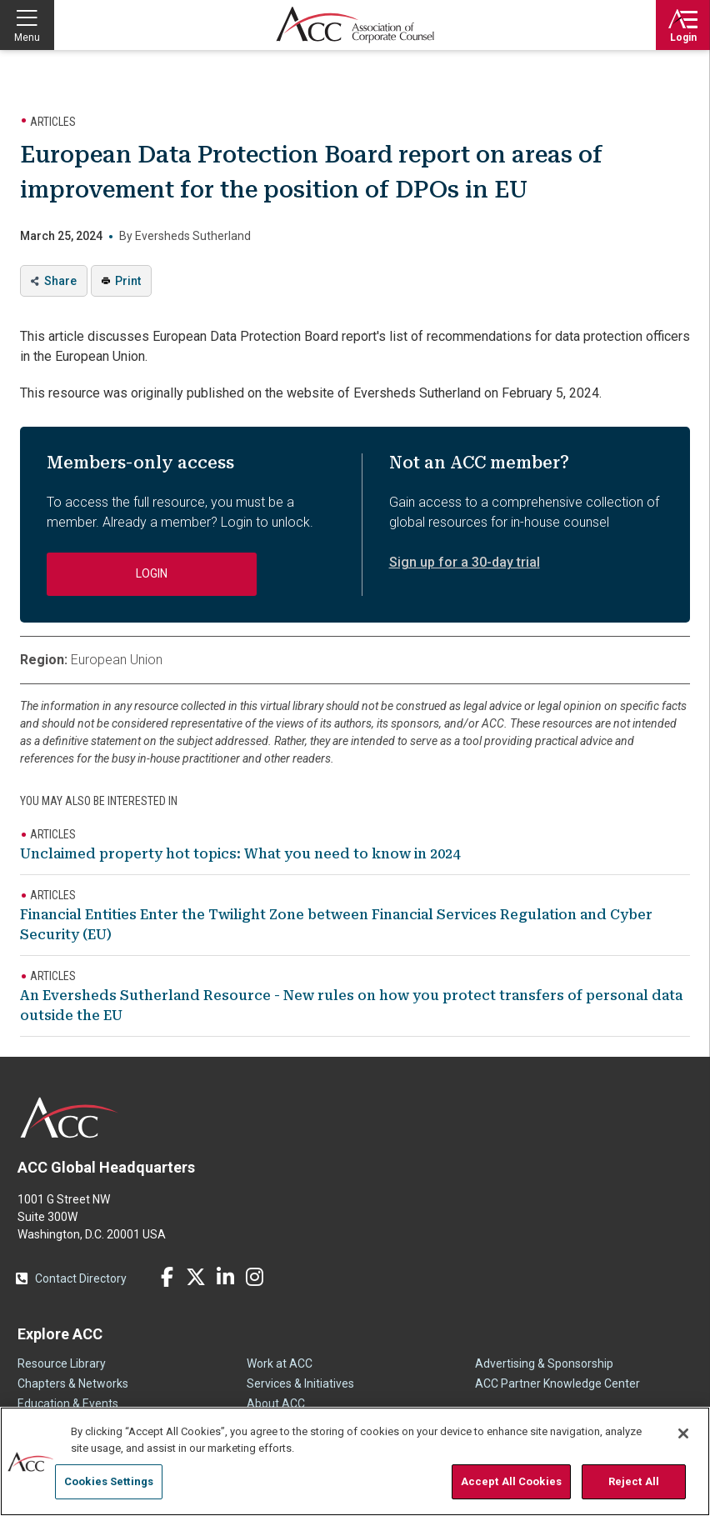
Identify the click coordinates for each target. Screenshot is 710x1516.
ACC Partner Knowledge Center (557, 1383)
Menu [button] (27, 37)
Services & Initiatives (300, 1383)
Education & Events (68, 1403)
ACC (70, 1117)
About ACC (276, 1403)
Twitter (195, 1276)
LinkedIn (225, 1276)
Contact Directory (81, 1278)
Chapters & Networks (73, 1383)
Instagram (254, 1276)
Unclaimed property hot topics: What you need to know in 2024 (240, 854)
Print (128, 281)
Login (683, 37)
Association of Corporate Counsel (355, 25)
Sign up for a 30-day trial (464, 562)
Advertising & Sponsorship (544, 1363)
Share (60, 281)
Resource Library (62, 1363)
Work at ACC (279, 1363)
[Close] (683, 1433)
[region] (355, 1461)
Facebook (166, 1276)
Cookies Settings (108, 1481)
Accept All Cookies (511, 1481)
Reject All (633, 1481)
